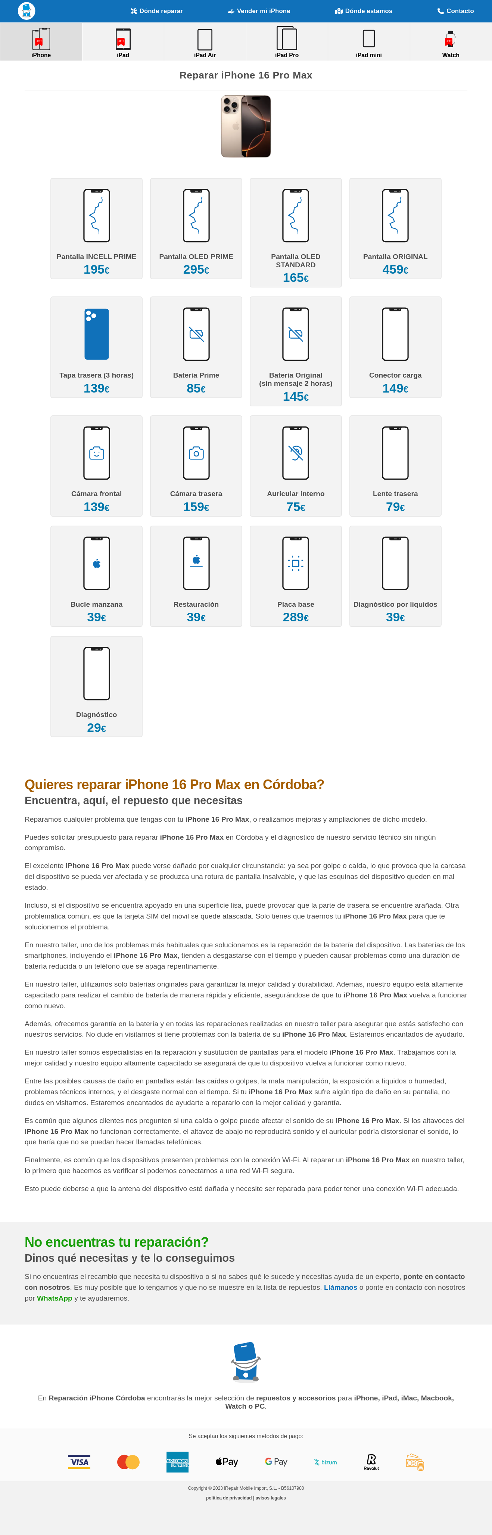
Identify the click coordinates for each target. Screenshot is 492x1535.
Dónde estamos (363, 11)
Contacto (455, 11)
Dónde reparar (157, 11)
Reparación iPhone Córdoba (27, 11)
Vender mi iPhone (259, 11)
